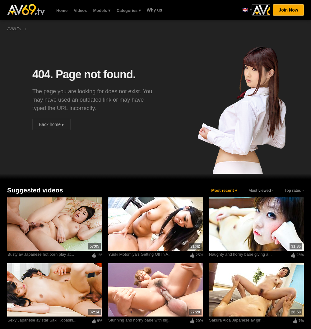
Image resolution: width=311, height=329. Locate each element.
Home (61, 10)
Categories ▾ (129, 10)
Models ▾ (101, 10)
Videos (80, 10)
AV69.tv (26, 9)
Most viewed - (260, 190)
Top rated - (294, 190)
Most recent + (224, 190)
